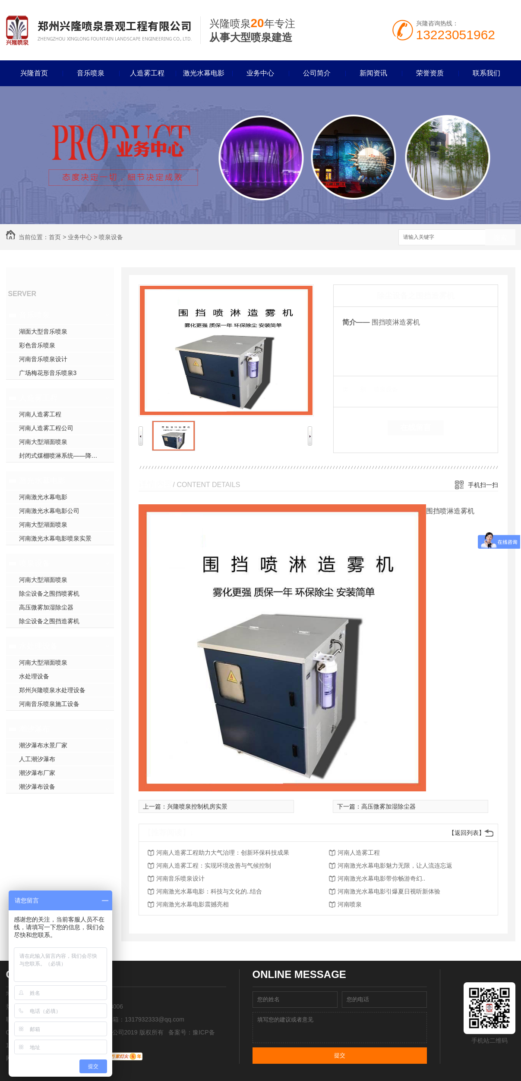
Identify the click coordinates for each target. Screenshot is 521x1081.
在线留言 (415, 427)
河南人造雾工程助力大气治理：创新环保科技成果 (222, 852)
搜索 (500, 237)
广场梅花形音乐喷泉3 (48, 372)
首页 (55, 237)
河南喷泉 (350, 904)
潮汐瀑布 (34, 729)
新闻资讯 (373, 73)
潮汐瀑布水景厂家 (43, 745)
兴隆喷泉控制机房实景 (197, 806)
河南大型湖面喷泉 (43, 441)
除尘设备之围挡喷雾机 (49, 593)
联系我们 (486, 73)
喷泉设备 (111, 237)
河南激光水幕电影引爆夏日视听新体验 (389, 891)
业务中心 (260, 73)
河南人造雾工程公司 (46, 428)
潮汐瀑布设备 (37, 786)
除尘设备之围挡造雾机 (49, 621)
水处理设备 (38, 646)
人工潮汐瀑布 (37, 759)
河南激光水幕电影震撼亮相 (192, 904)
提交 (339, 1055)
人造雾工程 (147, 73)
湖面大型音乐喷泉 (43, 331)
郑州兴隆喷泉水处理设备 (52, 690)
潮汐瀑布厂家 (37, 772)
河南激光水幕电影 (43, 497)
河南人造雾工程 (40, 414)
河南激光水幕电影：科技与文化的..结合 (209, 891)
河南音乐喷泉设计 (43, 359)
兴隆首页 (34, 73)
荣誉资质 (430, 73)
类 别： (357, 389)
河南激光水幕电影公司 (49, 510)
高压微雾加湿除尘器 (46, 607)
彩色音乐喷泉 (37, 345)
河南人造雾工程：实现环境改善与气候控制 (213, 865)
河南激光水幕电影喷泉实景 (55, 538)
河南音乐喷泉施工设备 (49, 703)
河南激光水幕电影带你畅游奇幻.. (382, 878)
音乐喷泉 (90, 73)
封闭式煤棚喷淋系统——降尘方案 (64, 455)
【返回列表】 (466, 832)
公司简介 (317, 73)
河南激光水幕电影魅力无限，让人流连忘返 (395, 865)
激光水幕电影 (203, 73)
